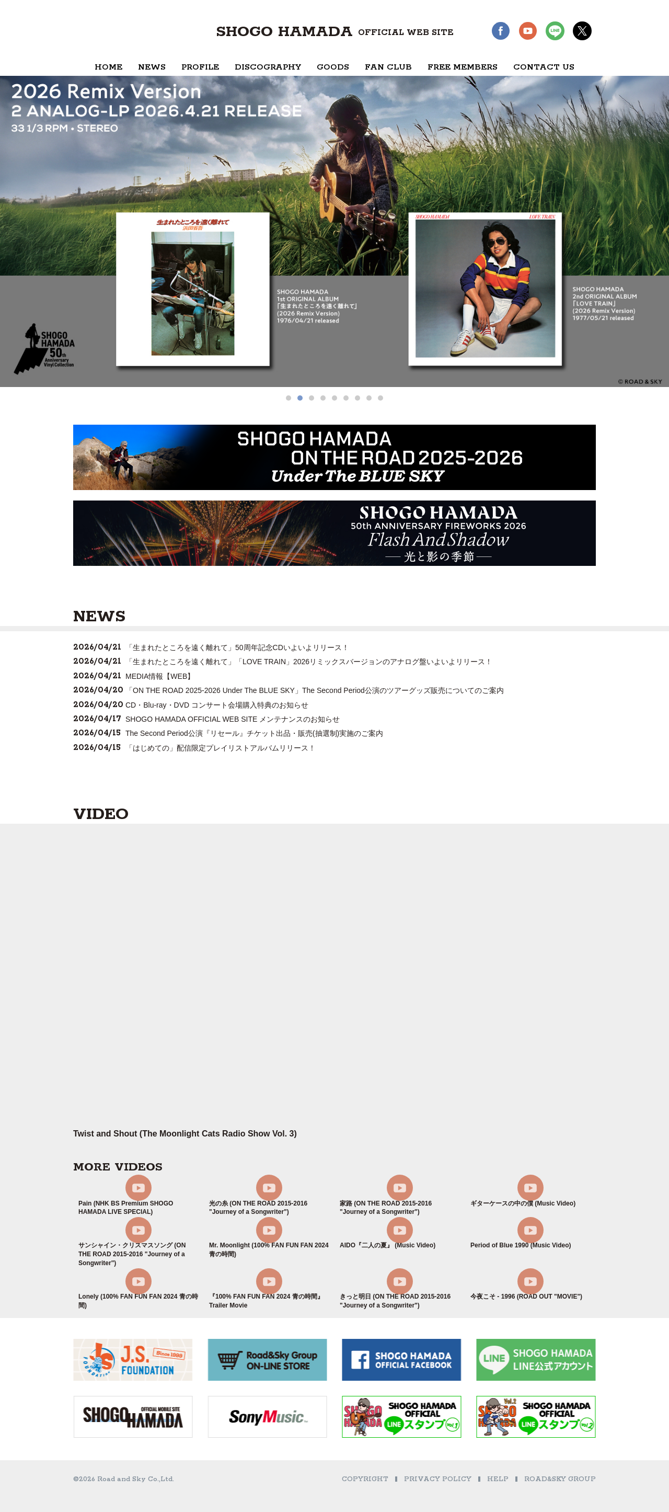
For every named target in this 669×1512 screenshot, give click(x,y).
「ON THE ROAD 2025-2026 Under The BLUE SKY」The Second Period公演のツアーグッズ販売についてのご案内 (314, 690)
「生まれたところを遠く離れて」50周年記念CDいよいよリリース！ (237, 647)
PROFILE (200, 67)
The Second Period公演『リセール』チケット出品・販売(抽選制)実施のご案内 (254, 733)
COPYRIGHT (365, 1479)
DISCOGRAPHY (268, 67)
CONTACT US (543, 67)
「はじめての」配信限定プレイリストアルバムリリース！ (220, 748)
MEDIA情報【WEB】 (159, 676)
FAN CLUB (388, 67)
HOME (108, 67)
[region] (334, 238)
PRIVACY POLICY (437, 1479)
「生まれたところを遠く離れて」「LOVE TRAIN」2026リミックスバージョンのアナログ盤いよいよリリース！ (308, 661)
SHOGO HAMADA (335, 31)
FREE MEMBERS (463, 67)
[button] (288, 398)
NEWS (152, 67)
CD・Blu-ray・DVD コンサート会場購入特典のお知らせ (216, 705)
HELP (498, 1479)
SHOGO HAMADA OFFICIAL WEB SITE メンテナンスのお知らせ (232, 719)
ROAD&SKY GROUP (560, 1479)
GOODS (333, 67)
